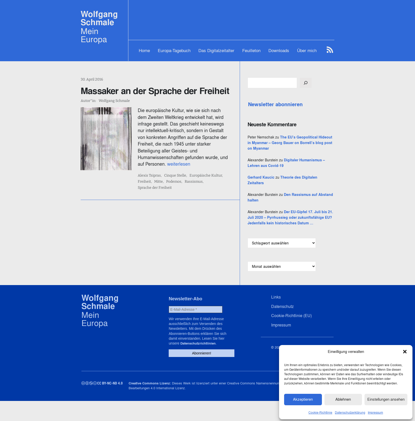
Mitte (150, 168)
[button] (404, 351)
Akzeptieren (303, 398)
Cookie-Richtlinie (320, 412)
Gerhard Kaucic (286, 188)
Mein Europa (94, 35)
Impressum (375, 412)
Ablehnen (343, 398)
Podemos (165, 168)
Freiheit (240, 162)
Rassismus (186, 168)
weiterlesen (231, 151)
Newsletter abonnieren (300, 104)
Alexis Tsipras (157, 162)
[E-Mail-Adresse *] (195, 332)
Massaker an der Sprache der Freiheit (155, 90)
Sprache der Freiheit (215, 168)
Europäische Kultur (214, 162)
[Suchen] (331, 82)
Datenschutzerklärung (350, 412)
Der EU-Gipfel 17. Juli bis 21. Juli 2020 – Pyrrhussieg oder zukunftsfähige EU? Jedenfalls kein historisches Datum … (303, 234)
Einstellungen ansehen (386, 398)
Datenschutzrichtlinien (208, 359)
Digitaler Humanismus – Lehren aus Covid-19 (302, 171)
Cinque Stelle (183, 162)
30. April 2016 (92, 79)
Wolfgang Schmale (99, 18)
